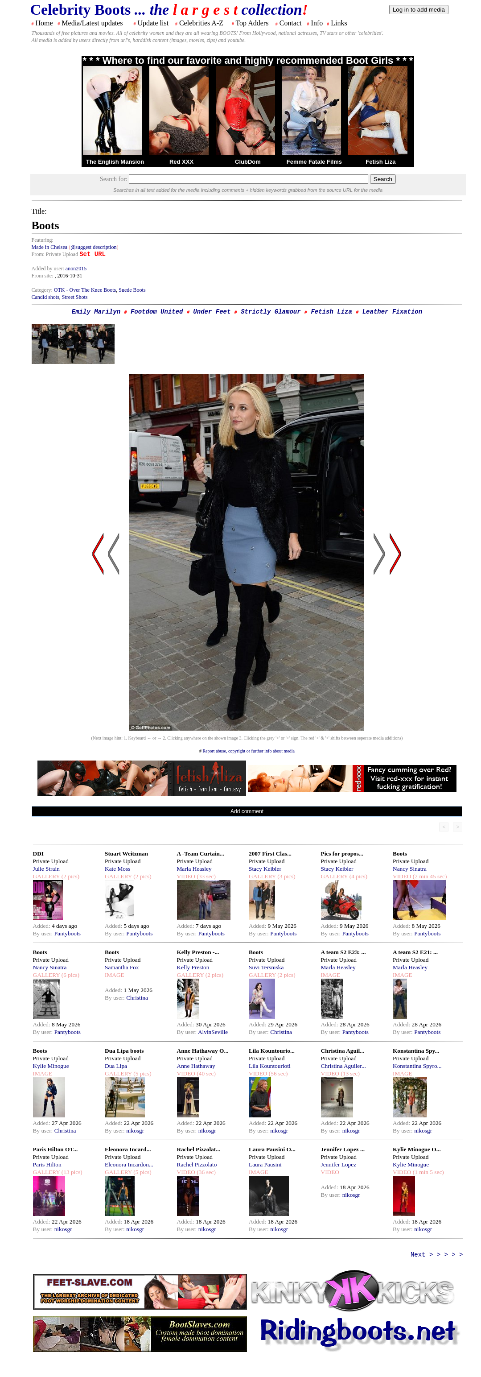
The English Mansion (115, 161)
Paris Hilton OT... (55, 1149)
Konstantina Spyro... (417, 1066)
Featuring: (42, 240)
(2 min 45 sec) (429, 876)
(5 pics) (142, 1073)
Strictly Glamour (270, 311)
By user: (43, 933)
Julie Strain (46, 868)
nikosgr (135, 1130)
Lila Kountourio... (272, 1050)
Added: (42, 925)
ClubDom (248, 161)
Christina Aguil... (343, 1050)
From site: (42, 276)
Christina (137, 997)
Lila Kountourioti (270, 1066)
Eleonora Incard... (128, 1149)
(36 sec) (205, 1172)
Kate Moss (117, 868)
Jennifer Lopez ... (343, 1149)
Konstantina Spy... (416, 1050)
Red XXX (181, 161)
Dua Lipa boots (124, 1050)
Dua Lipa (116, 1066)
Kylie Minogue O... (417, 1149)
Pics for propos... (342, 853)
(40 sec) (205, 1073)
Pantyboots (67, 933)
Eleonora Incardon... (129, 1164)
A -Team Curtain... (201, 853)
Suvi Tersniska (266, 967)
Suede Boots (132, 290)
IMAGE (114, 975)
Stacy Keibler (265, 868)
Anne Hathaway (196, 1066)
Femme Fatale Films (314, 161)
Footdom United (157, 311)
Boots (400, 853)
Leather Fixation (392, 311)
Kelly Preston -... (198, 952)
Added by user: (49, 268)
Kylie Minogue (51, 1066)
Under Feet (211, 311)
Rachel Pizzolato (197, 1164)
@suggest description (93, 247)
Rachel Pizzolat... (199, 1149)
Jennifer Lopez (339, 1164)
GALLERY (46, 876)
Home (44, 23)
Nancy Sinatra (410, 868)
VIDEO (186, 876)
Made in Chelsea (50, 247)
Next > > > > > (437, 1254)
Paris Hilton (47, 1164)
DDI (38, 853)
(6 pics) (69, 975)
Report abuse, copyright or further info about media (248, 750)
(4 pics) (357, 876)
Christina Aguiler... (343, 1066)
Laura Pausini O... (272, 1149)
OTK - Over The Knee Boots (85, 290)
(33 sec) (205, 876)
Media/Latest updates (92, 23)
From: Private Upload (55, 254)
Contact (291, 23)
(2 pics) (69, 876)
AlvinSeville (213, 1032)
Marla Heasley (194, 868)
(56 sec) (277, 1073)
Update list (153, 23)
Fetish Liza (380, 161)
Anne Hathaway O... (203, 1050)
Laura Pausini (265, 1164)
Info (317, 23)
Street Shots (75, 297)
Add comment (246, 811)
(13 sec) (349, 1073)
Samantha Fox (122, 967)
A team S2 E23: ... (343, 952)
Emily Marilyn (96, 311)
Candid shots (45, 297)
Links (339, 23)
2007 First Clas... (270, 853)
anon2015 (76, 268)
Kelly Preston (193, 967)
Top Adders (251, 23)
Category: (43, 290)
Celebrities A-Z (201, 23)
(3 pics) (286, 876)
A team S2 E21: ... (415, 952)
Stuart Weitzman (126, 853)
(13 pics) (71, 1172)
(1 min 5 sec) (427, 1172)
